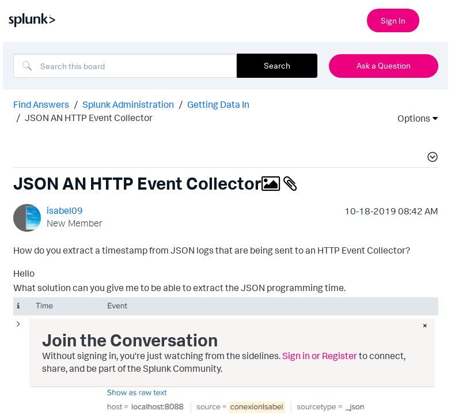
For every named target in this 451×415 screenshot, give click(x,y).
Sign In (393, 20)
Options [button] (410, 118)
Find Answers (41, 104)
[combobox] (125, 66)
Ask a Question (384, 65)
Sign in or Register (319, 355)
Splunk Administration (128, 104)
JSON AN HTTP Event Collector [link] (89, 117)
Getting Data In (218, 104)
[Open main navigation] (435, 19)
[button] (430, 158)
